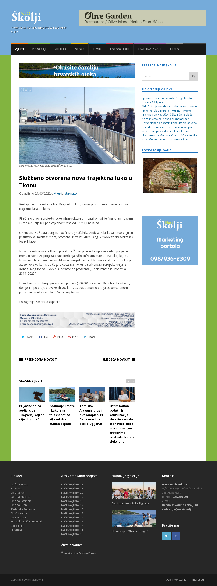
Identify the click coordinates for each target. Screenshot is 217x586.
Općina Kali (18, 493)
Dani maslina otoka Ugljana (130, 503)
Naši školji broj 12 (72, 526)
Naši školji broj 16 (72, 509)
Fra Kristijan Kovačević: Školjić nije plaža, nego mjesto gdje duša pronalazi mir (167, 117)
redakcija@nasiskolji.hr (179, 509)
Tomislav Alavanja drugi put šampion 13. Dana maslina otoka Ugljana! (92, 406)
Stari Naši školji (149, 49)
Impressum (199, 579)
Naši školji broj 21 (72, 488)
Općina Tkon (19, 505)
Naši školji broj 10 (72, 534)
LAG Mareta (18, 517)
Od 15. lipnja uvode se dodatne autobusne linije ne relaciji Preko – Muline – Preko (169, 108)
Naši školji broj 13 (72, 521)
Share (90, 337)
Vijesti (19, 49)
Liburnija (16, 530)
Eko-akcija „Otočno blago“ (130, 531)
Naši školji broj (70, 517)
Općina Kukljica (20, 497)
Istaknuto (70, 193)
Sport (79, 49)
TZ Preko (16, 488)
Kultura (61, 49)
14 (81, 517)
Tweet (27, 337)
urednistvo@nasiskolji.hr (180, 505)
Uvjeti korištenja (176, 579)
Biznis (97, 49)
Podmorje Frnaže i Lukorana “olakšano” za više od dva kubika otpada (62, 406)
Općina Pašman (21, 501)
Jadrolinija (17, 526)
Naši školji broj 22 (72, 484)
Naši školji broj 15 (72, 513)
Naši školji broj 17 (72, 505)
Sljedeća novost (116, 359)
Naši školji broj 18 (72, 501)
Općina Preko (19, 484)
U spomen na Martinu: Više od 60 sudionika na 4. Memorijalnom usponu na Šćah (169, 137)
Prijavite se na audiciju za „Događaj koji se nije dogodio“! (32, 404)
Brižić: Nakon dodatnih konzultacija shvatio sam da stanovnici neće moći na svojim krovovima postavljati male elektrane (122, 415)
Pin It (73, 337)
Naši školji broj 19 (72, 497)
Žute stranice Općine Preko (78, 553)
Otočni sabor (19, 513)
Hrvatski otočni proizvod (26, 521)
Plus (58, 337)
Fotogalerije (119, 49)
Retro (174, 49)
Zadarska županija (23, 509)
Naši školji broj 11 (72, 530)
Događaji (39, 49)
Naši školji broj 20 (72, 493)
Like (43, 337)
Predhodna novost (41, 359)
